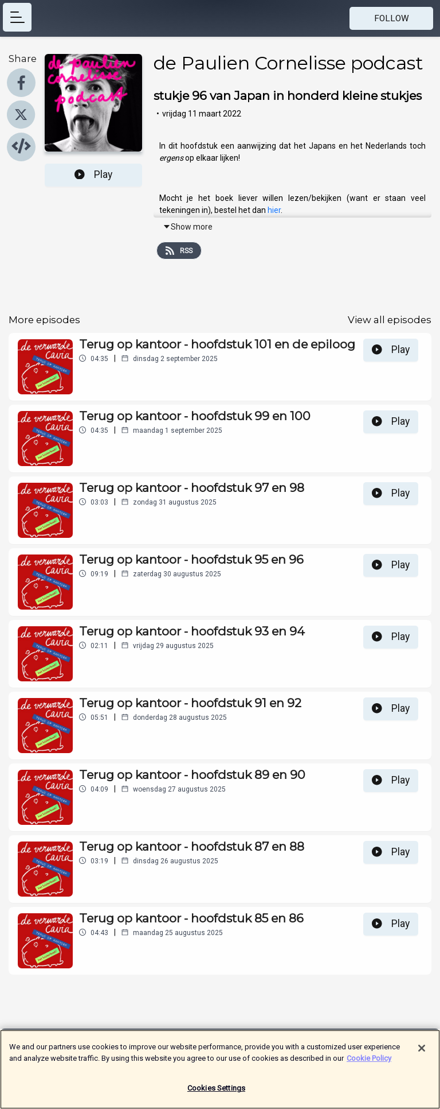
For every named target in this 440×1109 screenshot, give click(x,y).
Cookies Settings (216, 1091)
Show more (188, 226)
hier (274, 210)
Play (93, 174)
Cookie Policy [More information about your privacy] (369, 1061)
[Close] (421, 1051)
